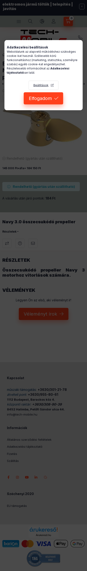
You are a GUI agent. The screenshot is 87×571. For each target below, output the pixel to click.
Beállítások (40, 85)
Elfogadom (40, 98)
